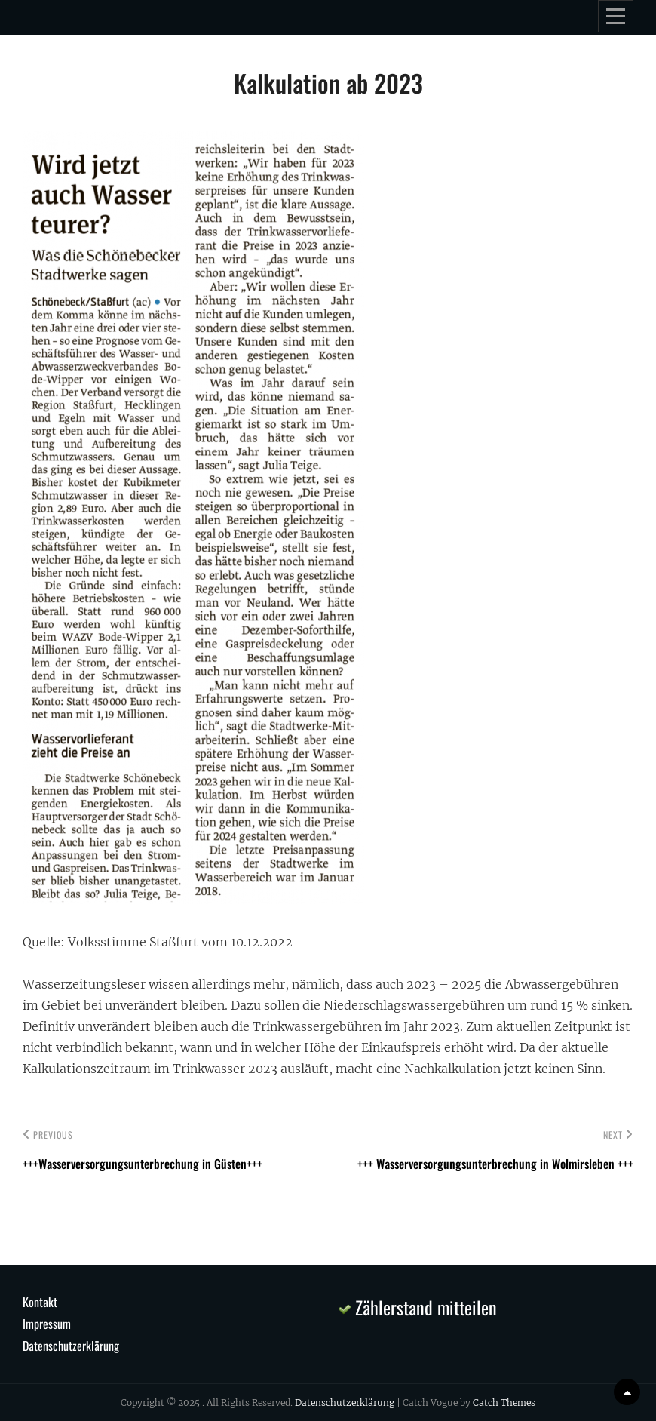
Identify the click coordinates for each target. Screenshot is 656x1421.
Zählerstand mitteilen (418, 1307)
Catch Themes (504, 1402)
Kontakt (40, 1302)
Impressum (47, 1324)
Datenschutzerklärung (71, 1345)
